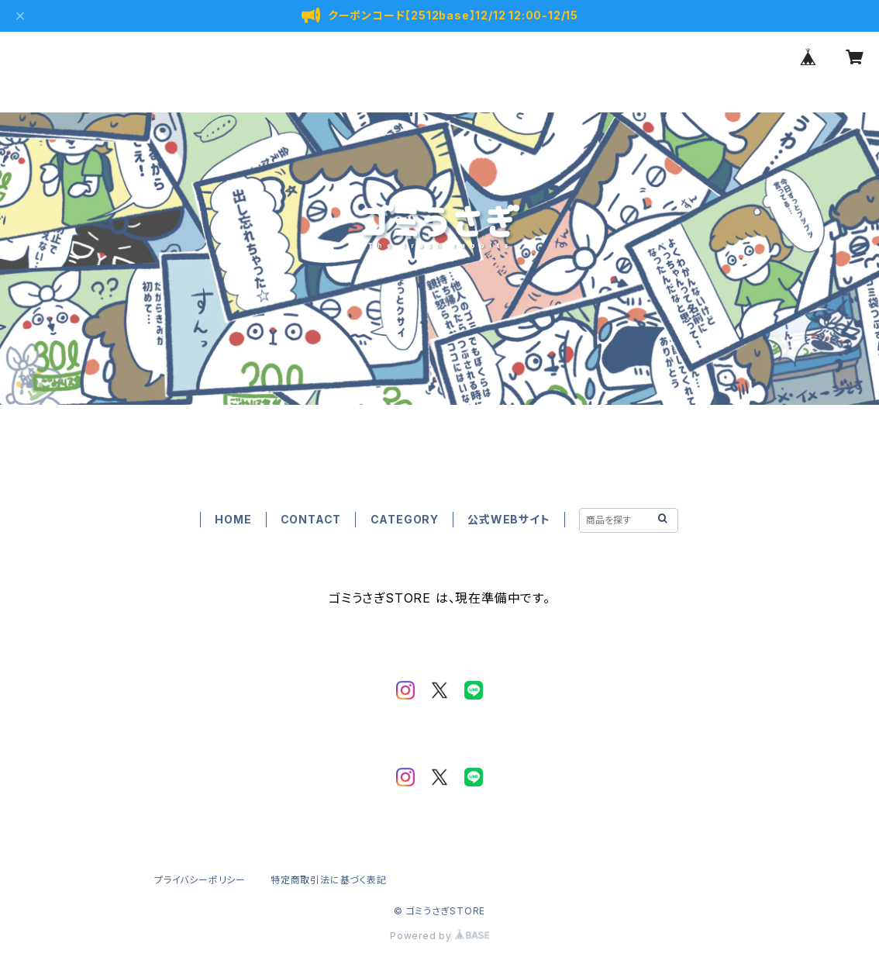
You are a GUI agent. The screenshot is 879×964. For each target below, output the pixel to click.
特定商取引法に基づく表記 (329, 880)
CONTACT (311, 519)
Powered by (439, 936)
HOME (233, 519)
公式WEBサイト (508, 519)
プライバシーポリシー (200, 880)
